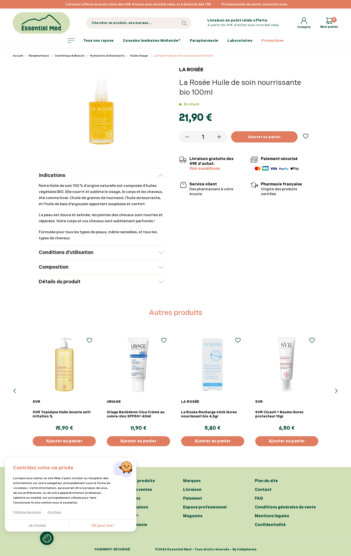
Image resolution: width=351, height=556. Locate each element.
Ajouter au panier (264, 137)
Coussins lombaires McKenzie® (152, 41)
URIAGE (114, 402)
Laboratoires (239, 41)
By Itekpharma (244, 549)
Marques (192, 481)
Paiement (192, 498)
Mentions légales (272, 516)
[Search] (138, 23)
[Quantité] (203, 137)
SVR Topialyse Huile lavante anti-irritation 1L (62, 414)
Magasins (192, 516)
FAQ (259, 498)
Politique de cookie (27, 512)
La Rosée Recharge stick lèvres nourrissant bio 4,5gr (209, 414)
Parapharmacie (204, 41)
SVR (36, 402)
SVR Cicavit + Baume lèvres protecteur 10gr (279, 414)
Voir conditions (204, 168)
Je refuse (54, 512)
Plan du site (266, 481)
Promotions (272, 41)
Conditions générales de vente (285, 507)
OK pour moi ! (102, 526)
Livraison (192, 489)
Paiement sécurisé (112, 549)
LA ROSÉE (190, 402)
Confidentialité (270, 525)
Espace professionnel (205, 507)
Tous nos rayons (91, 41)
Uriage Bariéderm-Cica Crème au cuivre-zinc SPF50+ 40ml (136, 414)
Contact (263, 489)
